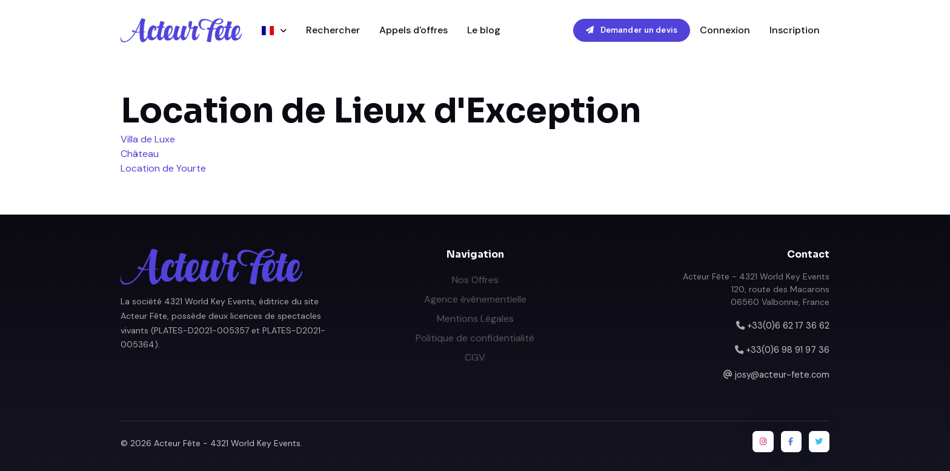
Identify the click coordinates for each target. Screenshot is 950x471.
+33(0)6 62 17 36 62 (788, 325)
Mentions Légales (475, 318)
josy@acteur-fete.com (782, 374)
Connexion (725, 30)
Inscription (794, 30)
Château (140, 153)
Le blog (483, 30)
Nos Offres (475, 279)
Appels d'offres (413, 30)
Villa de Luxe (148, 139)
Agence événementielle (475, 299)
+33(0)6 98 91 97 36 (787, 349)
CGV (475, 357)
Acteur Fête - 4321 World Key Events (227, 443)
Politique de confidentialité (475, 338)
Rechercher (333, 30)
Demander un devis (631, 30)
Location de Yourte (163, 168)
